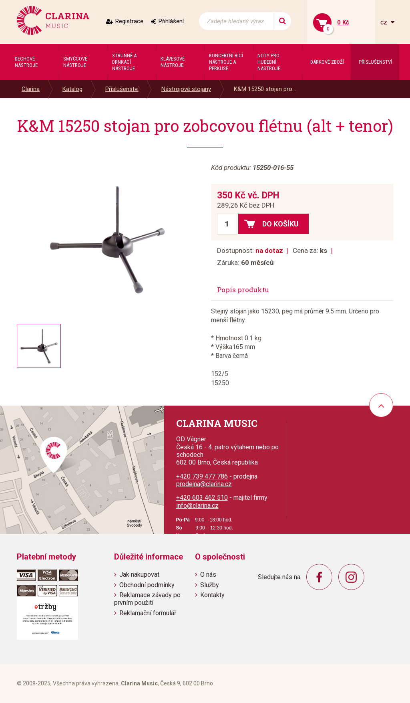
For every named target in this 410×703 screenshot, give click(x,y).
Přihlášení (171, 21)
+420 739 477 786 (202, 476)
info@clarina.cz (197, 505)
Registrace (129, 21)
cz (384, 22)
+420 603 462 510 (202, 497)
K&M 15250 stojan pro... (265, 89)
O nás (208, 574)
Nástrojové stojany (186, 89)
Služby (209, 585)
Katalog (72, 89)
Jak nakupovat (139, 574)
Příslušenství (122, 89)
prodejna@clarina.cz (204, 484)
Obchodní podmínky (147, 585)
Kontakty (212, 595)
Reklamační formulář (147, 613)
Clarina (31, 89)
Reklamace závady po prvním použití (147, 598)
